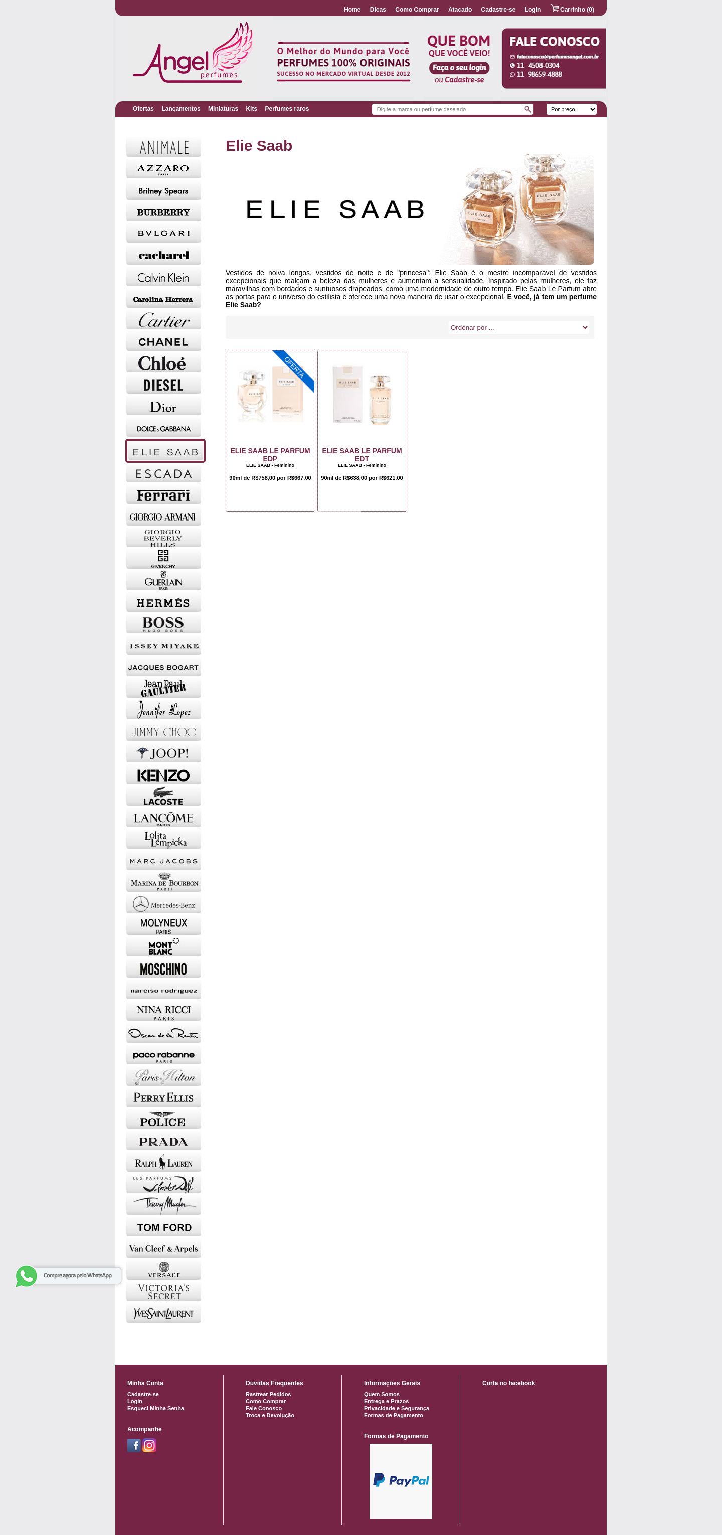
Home (352, 9)
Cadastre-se (498, 9)
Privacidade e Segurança (396, 1408)
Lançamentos (180, 108)
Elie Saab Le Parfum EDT (362, 455)
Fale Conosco (264, 1408)
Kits (251, 108)
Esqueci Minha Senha (155, 1408)
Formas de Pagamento (393, 1415)
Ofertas (143, 108)
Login (533, 9)
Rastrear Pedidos (268, 1394)
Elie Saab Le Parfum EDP (270, 455)
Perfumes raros (287, 108)
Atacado (460, 9)
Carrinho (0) (572, 9)
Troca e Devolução (270, 1415)
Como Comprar (417, 9)
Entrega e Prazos (386, 1401)
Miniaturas (223, 108)
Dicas (378, 9)
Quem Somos (382, 1394)
